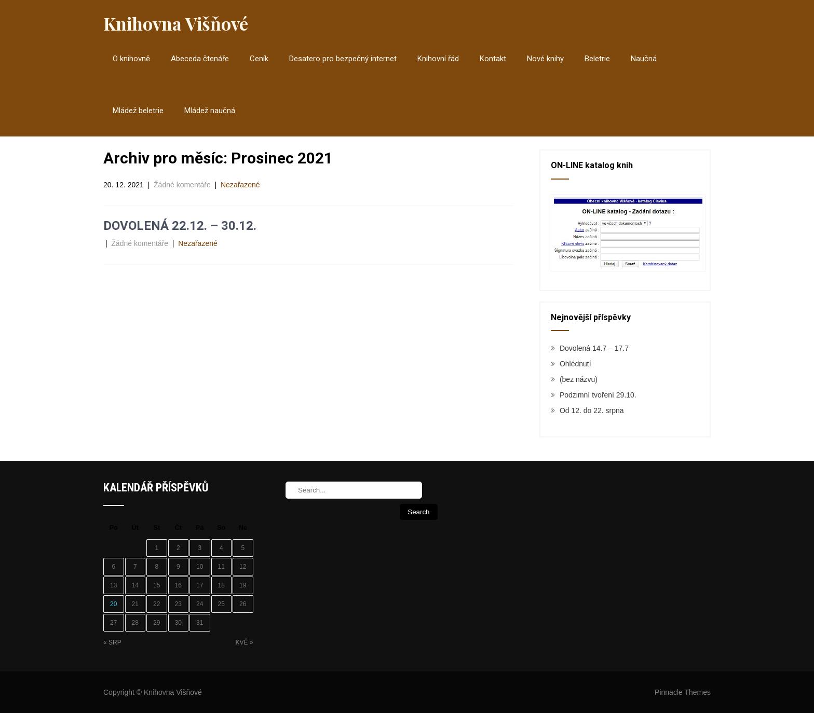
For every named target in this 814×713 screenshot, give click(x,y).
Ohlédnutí (575, 364)
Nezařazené (240, 185)
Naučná (644, 58)
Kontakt (493, 58)
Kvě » (244, 642)
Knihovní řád (438, 58)
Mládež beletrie (138, 110)
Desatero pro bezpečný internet (343, 58)
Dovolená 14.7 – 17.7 (594, 348)
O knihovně (131, 58)
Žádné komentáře (182, 185)
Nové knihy (545, 58)
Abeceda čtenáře (200, 58)
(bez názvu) (579, 379)
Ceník (259, 58)
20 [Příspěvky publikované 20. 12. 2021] (113, 604)
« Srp (112, 642)
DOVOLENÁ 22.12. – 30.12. (179, 225)
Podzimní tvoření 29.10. (598, 395)
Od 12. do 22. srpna (592, 410)
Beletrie (597, 58)
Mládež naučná (209, 110)
